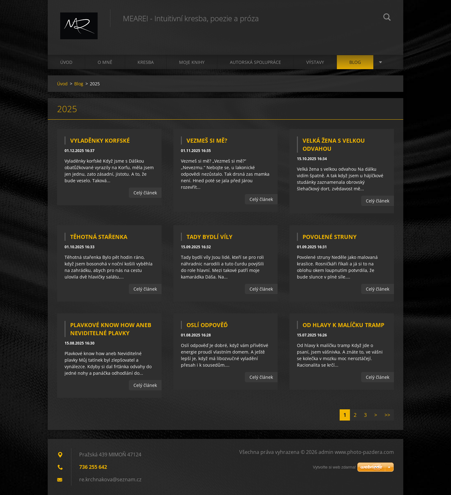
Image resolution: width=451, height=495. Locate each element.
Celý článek (145, 193)
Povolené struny (329, 236)
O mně (105, 62)
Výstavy (315, 62)
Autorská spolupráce (255, 62)
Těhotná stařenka (98, 236)
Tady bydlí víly (209, 236)
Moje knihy (192, 62)
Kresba (146, 62)
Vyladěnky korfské (100, 140)
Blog (355, 62)
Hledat (387, 18)
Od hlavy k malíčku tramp (343, 325)
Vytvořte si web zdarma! (334, 467)
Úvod (66, 62)
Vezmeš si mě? (207, 140)
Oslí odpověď (207, 325)
